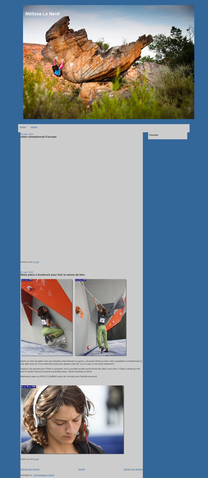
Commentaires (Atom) (44, 475)
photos (23, 127)
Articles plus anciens (133, 469)
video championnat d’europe (38, 136)
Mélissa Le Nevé (42, 13)
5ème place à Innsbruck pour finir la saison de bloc (52, 274)
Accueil (81, 469)
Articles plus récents (29, 469)
